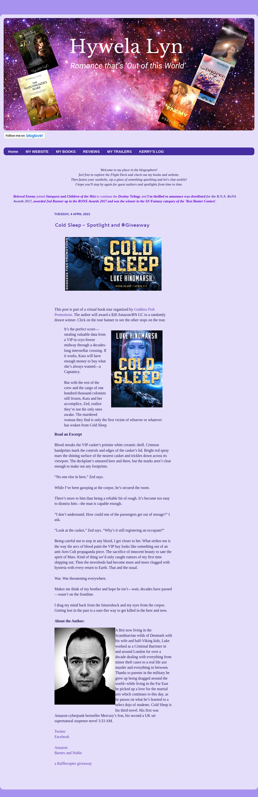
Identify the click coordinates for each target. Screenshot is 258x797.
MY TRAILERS (119, 151)
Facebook (61, 737)
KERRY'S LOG (151, 151)
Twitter (59, 731)
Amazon (61, 748)
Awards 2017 (22, 201)
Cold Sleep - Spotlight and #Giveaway (101, 224)
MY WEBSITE (37, 151)
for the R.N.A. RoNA (220, 196)
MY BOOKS (65, 151)
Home (13, 151)
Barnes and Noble (68, 753)
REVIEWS (91, 151)
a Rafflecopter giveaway (73, 763)
